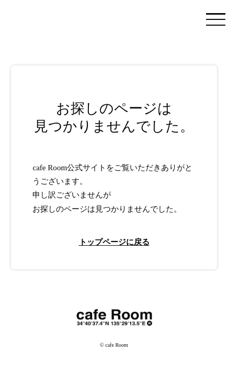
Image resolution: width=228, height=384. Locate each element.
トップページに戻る (114, 242)
